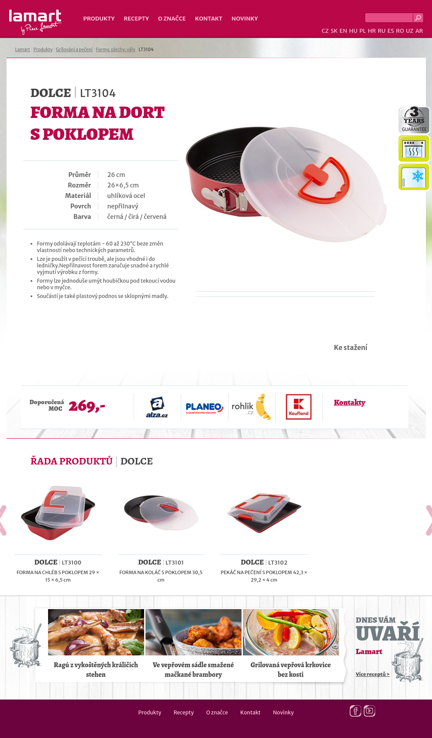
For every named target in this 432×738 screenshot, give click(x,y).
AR (419, 31)
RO (400, 31)
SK (334, 31)
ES (390, 31)
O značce (172, 18)
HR (372, 31)
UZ (409, 31)
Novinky (245, 18)
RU (382, 31)
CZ (324, 31)
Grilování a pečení (74, 49)
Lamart (35, 22)
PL (362, 31)
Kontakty (349, 402)
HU (353, 31)
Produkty (99, 18)
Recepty (136, 18)
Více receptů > (373, 674)
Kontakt (208, 18)
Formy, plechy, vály (115, 49)
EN (343, 31)
